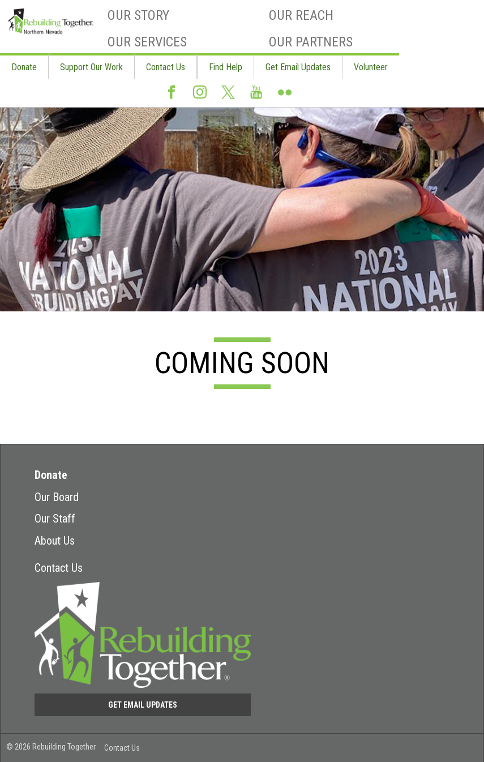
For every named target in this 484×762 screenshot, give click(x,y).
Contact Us (165, 67)
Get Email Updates (298, 67)
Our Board (57, 497)
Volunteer (371, 67)
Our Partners (311, 42)
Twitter (228, 97)
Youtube (256, 97)
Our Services (147, 42)
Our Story (138, 15)
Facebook (171, 97)
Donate (24, 67)
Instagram (200, 97)
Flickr (285, 97)
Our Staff (55, 518)
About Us (55, 540)
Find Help (225, 67)
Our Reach (301, 15)
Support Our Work (91, 67)
